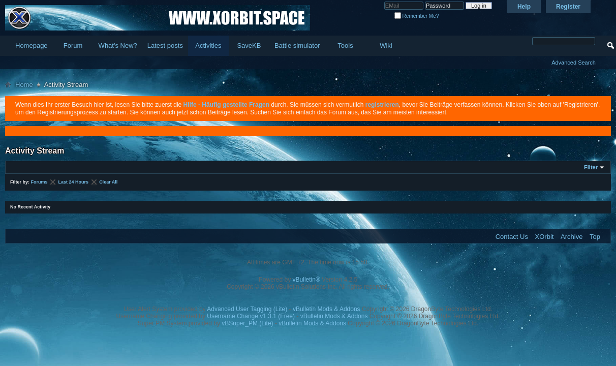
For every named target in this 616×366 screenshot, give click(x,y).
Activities (208, 45)
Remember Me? (416, 16)
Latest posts (165, 45)
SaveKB (249, 45)
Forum (73, 45)
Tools (345, 45)
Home (24, 84)
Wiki (386, 45)
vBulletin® (306, 279)
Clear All (108, 182)
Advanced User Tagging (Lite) (247, 309)
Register (568, 6)
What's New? (118, 45)
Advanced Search (573, 62)
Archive (571, 236)
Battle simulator (297, 45)
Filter (591, 167)
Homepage (31, 45)
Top (595, 236)
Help (524, 6)
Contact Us (512, 236)
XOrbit (544, 236)
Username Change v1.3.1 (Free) (251, 316)
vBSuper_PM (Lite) (247, 323)
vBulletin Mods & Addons (326, 309)
